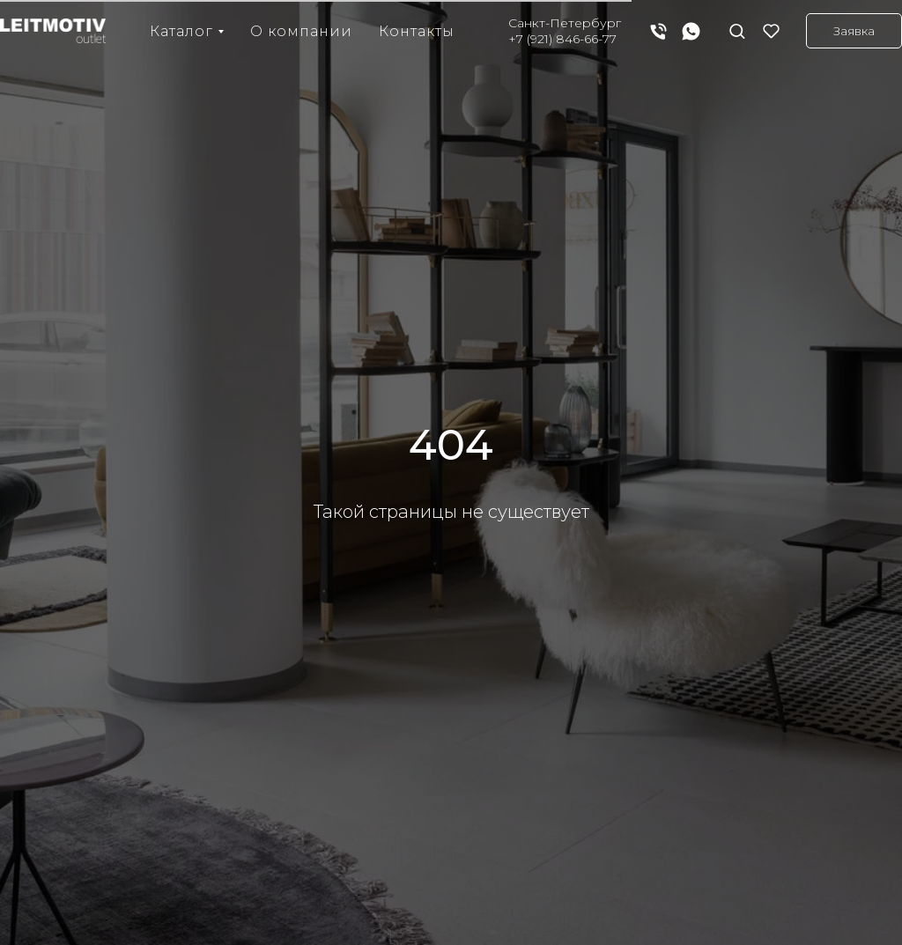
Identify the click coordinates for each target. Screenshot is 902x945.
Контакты (417, 31)
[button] (736, 30)
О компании (301, 31)
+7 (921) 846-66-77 (562, 39)
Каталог (181, 31)
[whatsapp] (691, 31)
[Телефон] (658, 31)
